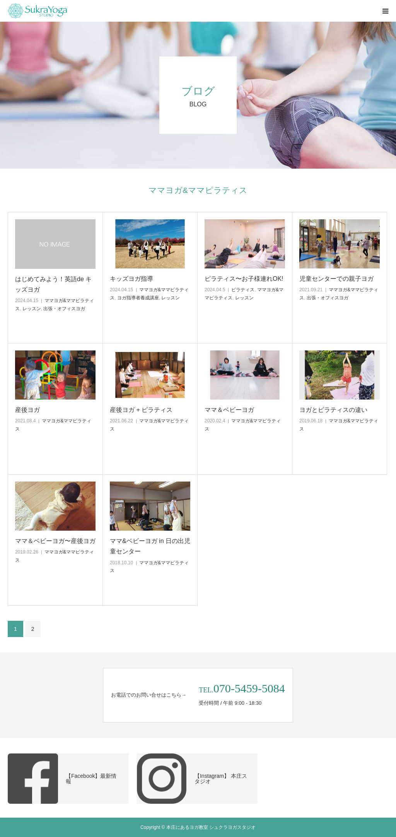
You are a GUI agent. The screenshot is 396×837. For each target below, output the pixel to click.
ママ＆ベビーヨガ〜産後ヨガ (55, 541)
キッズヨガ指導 (131, 278)
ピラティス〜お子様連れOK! (244, 278)
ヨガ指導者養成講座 (138, 298)
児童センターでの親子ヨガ (336, 278)
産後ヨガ (27, 410)
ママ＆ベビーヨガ (229, 410)
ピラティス (242, 289)
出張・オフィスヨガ (64, 308)
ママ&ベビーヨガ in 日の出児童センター (150, 546)
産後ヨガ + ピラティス (141, 410)
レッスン (31, 308)
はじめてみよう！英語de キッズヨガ (53, 284)
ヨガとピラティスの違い (333, 410)
